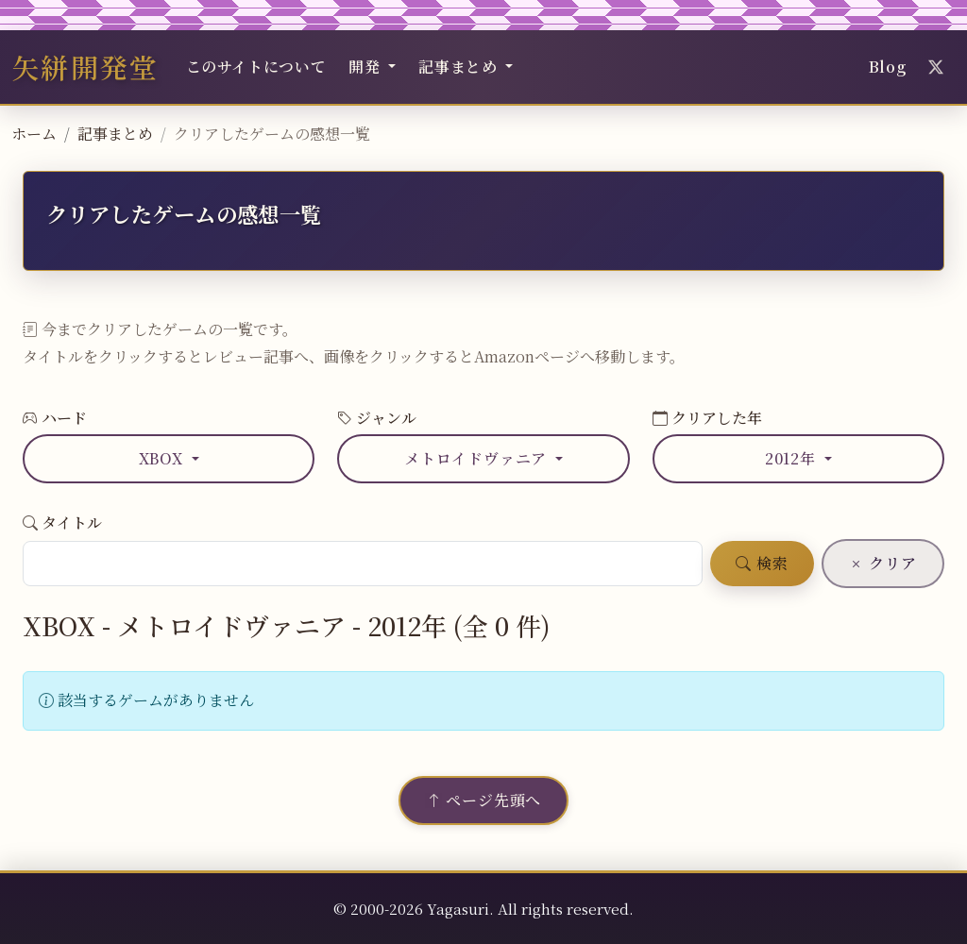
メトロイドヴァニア (477, 458)
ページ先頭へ (483, 800)
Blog (888, 66)
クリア (883, 563)
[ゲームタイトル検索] (363, 563)
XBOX (163, 458)
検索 (762, 563)
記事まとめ (115, 133)
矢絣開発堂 (85, 66)
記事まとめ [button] (459, 66)
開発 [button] (366, 66)
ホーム (34, 133)
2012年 (793, 458)
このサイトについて (256, 66)
